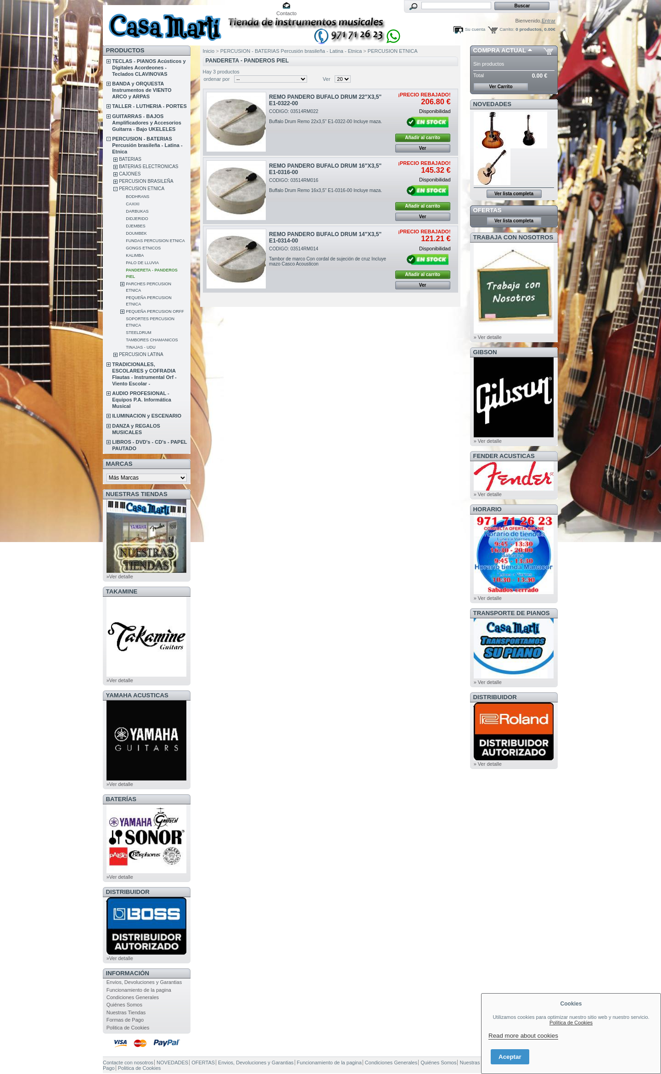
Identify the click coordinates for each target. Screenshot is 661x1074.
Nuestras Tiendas (126, 1012)
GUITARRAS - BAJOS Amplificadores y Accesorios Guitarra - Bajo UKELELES (146, 122)
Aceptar (510, 1056)
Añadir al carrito (422, 137)
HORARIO (487, 509)
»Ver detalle (119, 576)
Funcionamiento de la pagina (138, 990)
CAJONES (129, 173)
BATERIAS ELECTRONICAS (148, 166)
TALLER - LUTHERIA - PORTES (149, 106)
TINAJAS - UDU (141, 347)
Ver (326, 79)
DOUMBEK (136, 233)
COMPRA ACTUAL (499, 50)
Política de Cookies (571, 1022)
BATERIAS (130, 159)
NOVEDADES (492, 104)
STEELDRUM (138, 332)
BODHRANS (137, 196)
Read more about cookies (523, 1035)
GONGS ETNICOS (143, 248)
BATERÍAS (121, 799)
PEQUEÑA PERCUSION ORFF (155, 311)
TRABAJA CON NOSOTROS (513, 237)
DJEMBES (136, 226)
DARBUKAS (137, 211)
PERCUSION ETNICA (141, 188)
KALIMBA (135, 255)
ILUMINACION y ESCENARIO (146, 415)
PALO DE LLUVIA (142, 262)
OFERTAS (487, 210)
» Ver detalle (488, 337)
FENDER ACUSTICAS (504, 455)
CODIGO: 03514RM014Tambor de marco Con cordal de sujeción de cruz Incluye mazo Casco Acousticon (327, 256)
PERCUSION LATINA (141, 354)
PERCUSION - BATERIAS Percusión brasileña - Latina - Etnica (147, 145)
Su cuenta (475, 29)
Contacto (286, 13)
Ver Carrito (500, 86)
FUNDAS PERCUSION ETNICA (155, 240)
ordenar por (217, 79)
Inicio (209, 51)
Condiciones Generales (132, 997)
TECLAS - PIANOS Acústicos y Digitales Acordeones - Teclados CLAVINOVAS (148, 67)
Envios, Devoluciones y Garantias (144, 982)
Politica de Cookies (128, 1027)
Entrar (548, 20)
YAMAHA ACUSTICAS (137, 695)
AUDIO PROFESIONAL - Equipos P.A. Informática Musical (141, 399)
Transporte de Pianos (511, 613)
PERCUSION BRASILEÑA (146, 181)
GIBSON (485, 352)
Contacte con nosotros (128, 1062)
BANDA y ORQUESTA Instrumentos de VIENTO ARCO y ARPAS (141, 90)
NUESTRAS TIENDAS (137, 494)
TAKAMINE (122, 591)
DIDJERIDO (137, 218)
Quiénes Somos (124, 1004)
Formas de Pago (125, 1020)
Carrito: (506, 29)
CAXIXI (133, 204)
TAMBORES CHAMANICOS (152, 340)
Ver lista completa (513, 193)
